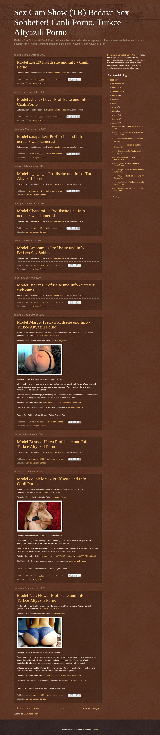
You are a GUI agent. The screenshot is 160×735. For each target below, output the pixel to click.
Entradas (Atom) (32, 714)
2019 (112, 196)
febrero (115, 119)
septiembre (117, 91)
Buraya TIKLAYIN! (49, 335)
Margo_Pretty (61, 340)
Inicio (61, 708)
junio (114, 103)
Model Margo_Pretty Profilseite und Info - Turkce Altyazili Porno (53, 324)
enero (115, 123)
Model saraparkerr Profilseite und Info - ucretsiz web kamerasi (51, 139)
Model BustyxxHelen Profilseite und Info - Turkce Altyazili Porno (54, 444)
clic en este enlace (58, 73)
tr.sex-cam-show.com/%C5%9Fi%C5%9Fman (61, 402)
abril (114, 111)
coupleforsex (60, 497)
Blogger (95, 729)
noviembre (117, 83)
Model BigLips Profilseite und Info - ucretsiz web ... (126, 164)
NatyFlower (60, 614)
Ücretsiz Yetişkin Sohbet (36, 83)
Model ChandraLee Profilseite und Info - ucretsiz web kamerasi (52, 213)
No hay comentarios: (55, 79)
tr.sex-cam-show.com (78, 407)
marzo (115, 115)
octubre (115, 87)
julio (114, 99)
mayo (114, 107)
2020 (112, 80)
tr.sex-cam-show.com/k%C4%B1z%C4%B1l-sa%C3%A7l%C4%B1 (67, 556)
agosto (115, 95)
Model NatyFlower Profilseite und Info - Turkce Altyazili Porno (52, 598)
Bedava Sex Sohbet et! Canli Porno (121, 55)
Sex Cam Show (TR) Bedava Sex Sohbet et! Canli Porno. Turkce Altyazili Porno (71, 22)
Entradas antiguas (91, 708)
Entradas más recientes (27, 708)
